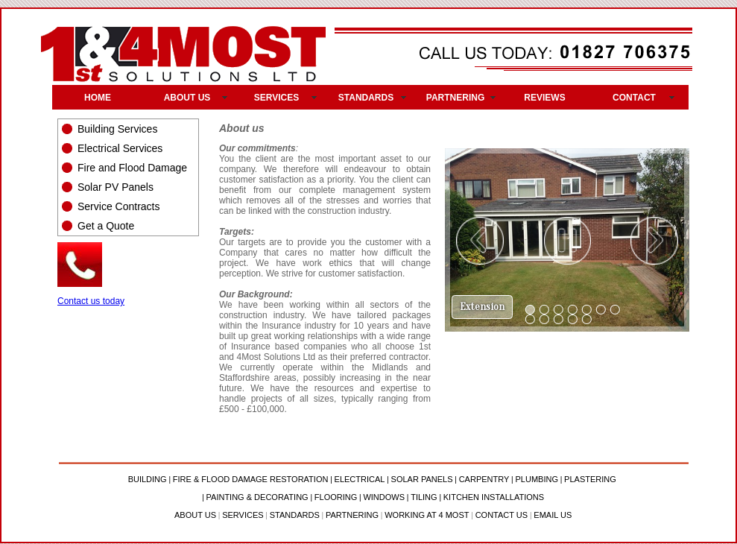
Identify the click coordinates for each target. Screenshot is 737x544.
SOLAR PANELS (422, 479)
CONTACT (634, 97)
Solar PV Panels (116, 187)
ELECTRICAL (360, 479)
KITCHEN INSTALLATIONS (493, 497)
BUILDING (147, 479)
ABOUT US (187, 97)
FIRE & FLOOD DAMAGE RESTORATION (251, 479)
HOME (97, 97)
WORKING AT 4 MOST (427, 514)
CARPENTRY (484, 479)
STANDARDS (365, 97)
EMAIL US (553, 514)
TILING (424, 497)
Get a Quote (106, 226)
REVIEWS (544, 97)
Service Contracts (118, 206)
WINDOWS (384, 497)
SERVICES (276, 97)
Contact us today (90, 301)
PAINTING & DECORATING (257, 497)
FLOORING (335, 497)
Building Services (117, 129)
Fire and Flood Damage (132, 168)
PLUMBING (536, 479)
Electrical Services (120, 148)
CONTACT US (501, 514)
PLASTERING (590, 479)
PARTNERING (455, 97)
